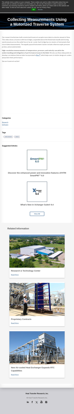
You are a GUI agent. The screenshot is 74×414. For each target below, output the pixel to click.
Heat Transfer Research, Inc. (37, 394)
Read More (15, 275)
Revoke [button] (40, 9)
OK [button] (34, 9)
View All (37, 214)
